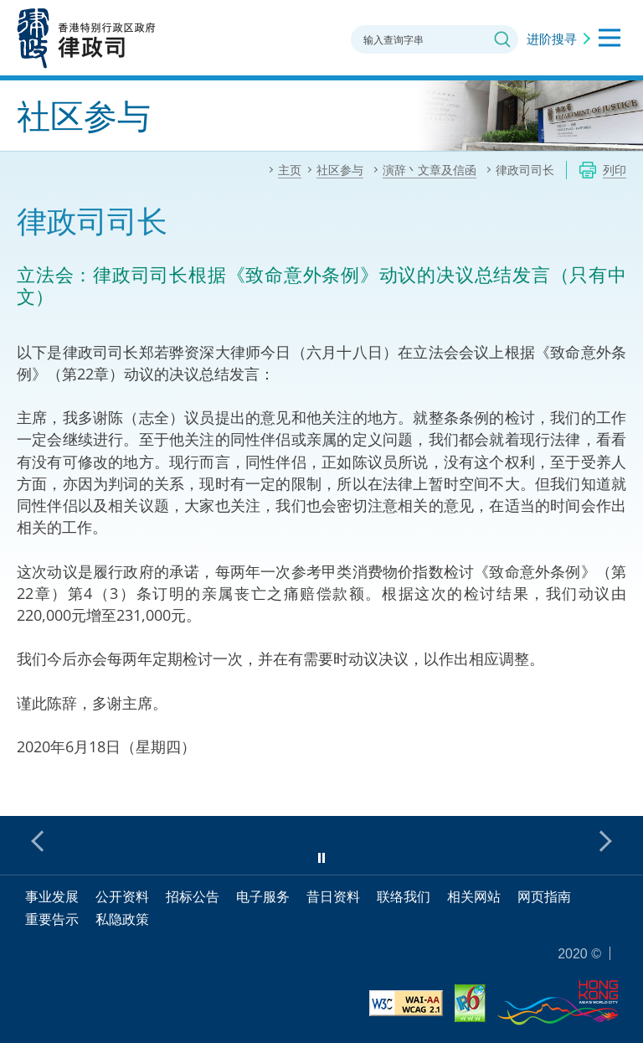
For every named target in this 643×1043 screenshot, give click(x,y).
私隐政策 (122, 919)
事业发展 (52, 896)
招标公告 (192, 896)
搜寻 (502, 39)
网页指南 (544, 896)
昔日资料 (333, 896)
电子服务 (263, 896)
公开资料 (122, 896)
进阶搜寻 (552, 38)
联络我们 (403, 896)
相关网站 (474, 896)
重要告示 (52, 919)
